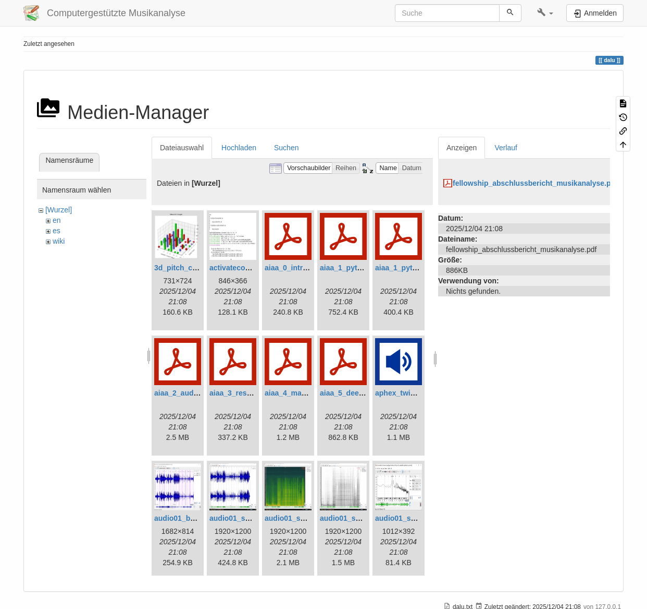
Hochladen (238, 148)
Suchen (286, 148)
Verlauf (505, 148)
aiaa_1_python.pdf (352, 268)
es (56, 230)
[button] (545, 13)
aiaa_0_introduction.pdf (306, 268)
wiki (59, 241)
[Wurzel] (58, 210)
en (57, 220)
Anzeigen (461, 148)
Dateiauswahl (182, 148)
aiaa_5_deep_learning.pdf (364, 393)
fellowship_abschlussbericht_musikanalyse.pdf (535, 183)
